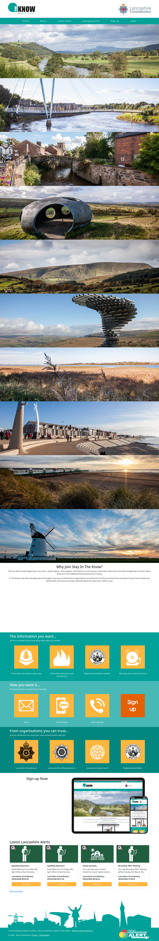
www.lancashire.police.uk (82, 931)
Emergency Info (91, 21)
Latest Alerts (64, 21)
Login (133, 21)
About (43, 21)
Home (26, 21)
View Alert (26, 884)
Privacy (34, 935)
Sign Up (115, 21)
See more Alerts (16, 891)
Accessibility (44, 935)
